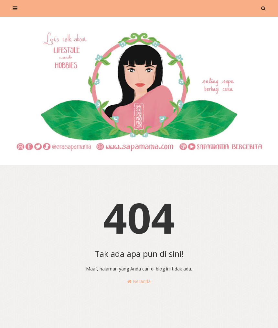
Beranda (139, 281)
